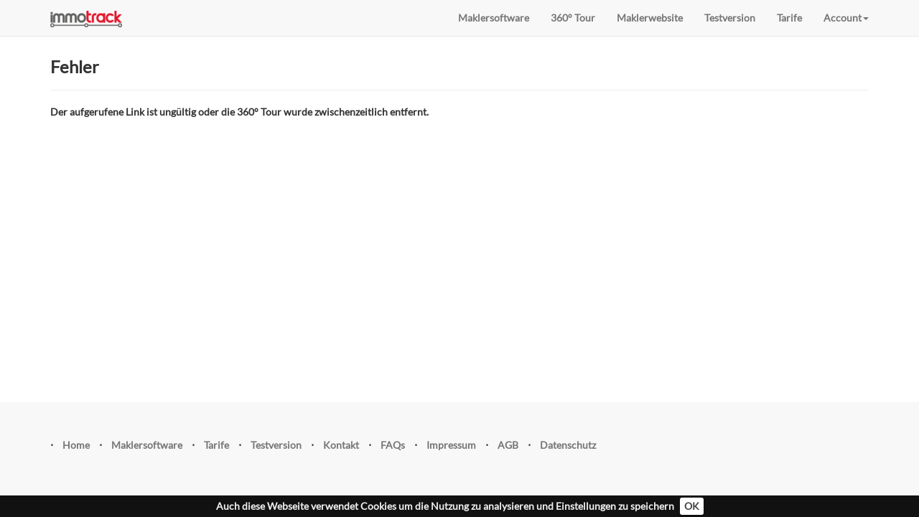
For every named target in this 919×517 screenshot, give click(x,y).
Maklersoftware (493, 17)
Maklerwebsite (650, 17)
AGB (508, 445)
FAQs (393, 445)
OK (691, 506)
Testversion (729, 17)
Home (76, 445)
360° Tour (573, 17)
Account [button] (846, 17)
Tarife (789, 17)
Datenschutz (568, 445)
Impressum (451, 445)
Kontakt (341, 445)
